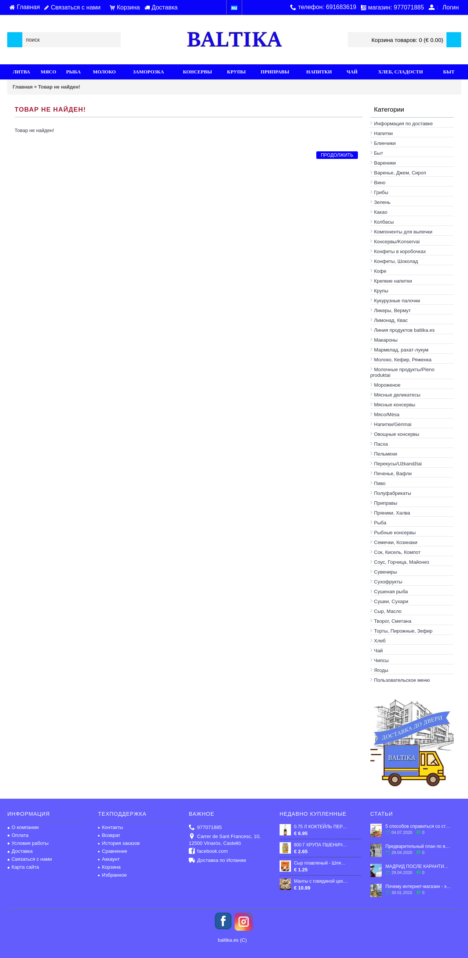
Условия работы (28, 843)
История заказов (119, 843)
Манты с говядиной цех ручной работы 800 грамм (321, 881)
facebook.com (208, 851)
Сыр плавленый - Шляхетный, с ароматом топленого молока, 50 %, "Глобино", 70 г (321, 863)
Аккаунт (109, 859)
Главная (23, 87)
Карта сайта (23, 867)
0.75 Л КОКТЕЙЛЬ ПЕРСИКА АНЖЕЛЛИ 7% (321, 826)
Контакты (110, 827)
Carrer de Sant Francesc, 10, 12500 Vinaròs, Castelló (225, 840)
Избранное (112, 875)
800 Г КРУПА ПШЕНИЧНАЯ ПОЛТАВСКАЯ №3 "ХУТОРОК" (321, 845)
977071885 (205, 827)
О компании (23, 827)
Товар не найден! (59, 87)
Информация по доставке (403, 123)
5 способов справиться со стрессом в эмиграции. (419, 826)
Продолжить (337, 155)
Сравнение (112, 851)
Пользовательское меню (402, 680)
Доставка (20, 851)
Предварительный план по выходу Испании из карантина (419, 846)
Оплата (18, 835)
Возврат (109, 835)
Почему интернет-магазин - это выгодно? (419, 886)
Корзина (109, 867)
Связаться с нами (30, 859)
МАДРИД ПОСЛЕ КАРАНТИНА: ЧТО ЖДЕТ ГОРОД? (419, 866)
